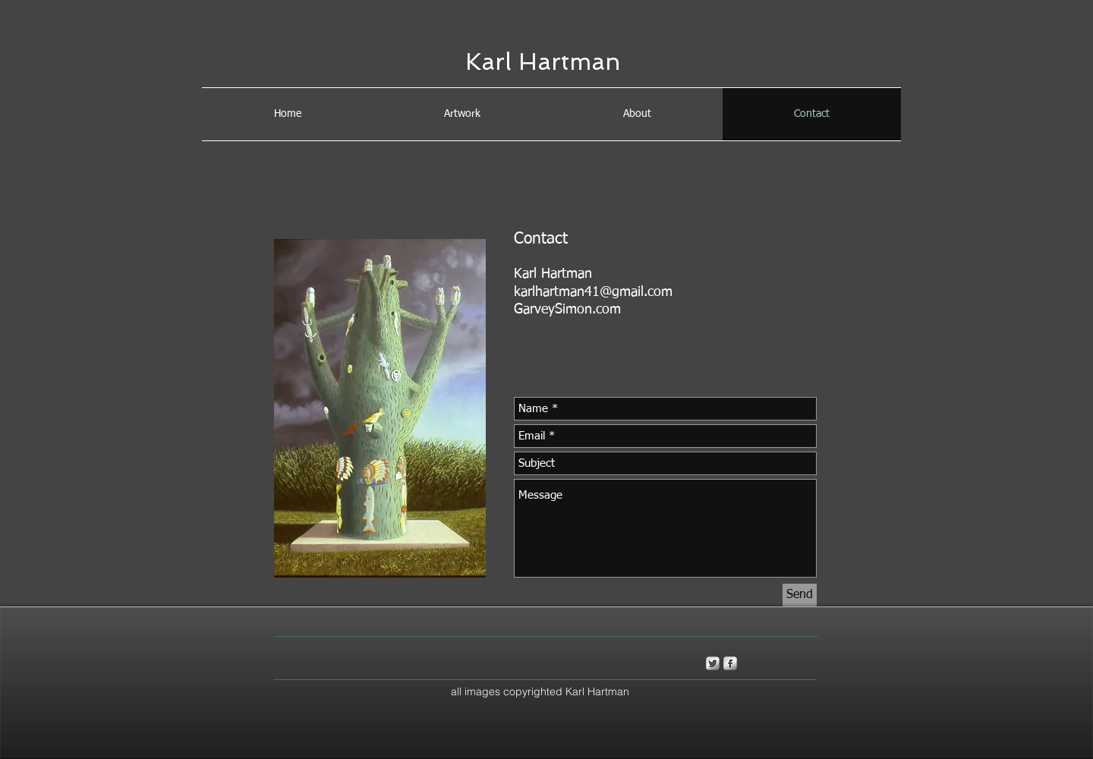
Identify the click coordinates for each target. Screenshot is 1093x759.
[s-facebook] (730, 663)
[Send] (800, 595)
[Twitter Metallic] (713, 663)
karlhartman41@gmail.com (593, 292)
